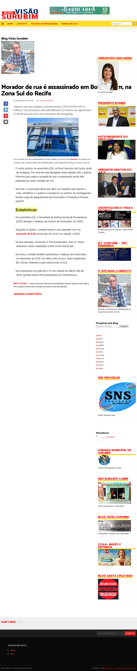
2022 (100, 348)
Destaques (107, 438)
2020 (100, 355)
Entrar (13, 650)
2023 (100, 345)
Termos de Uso (69, 24)
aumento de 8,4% (26, 233)
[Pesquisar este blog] (107, 326)
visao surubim (46, 100)
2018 (100, 361)
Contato (22, 24)
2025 (99, 338)
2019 (100, 358)
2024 (99, 342)
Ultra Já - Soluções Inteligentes (121, 668)
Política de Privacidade (44, 24)
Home (10, 24)
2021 (99, 352)
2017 (99, 365)
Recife (74, 159)
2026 (99, 335)
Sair (12, 654)
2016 (99, 368)
